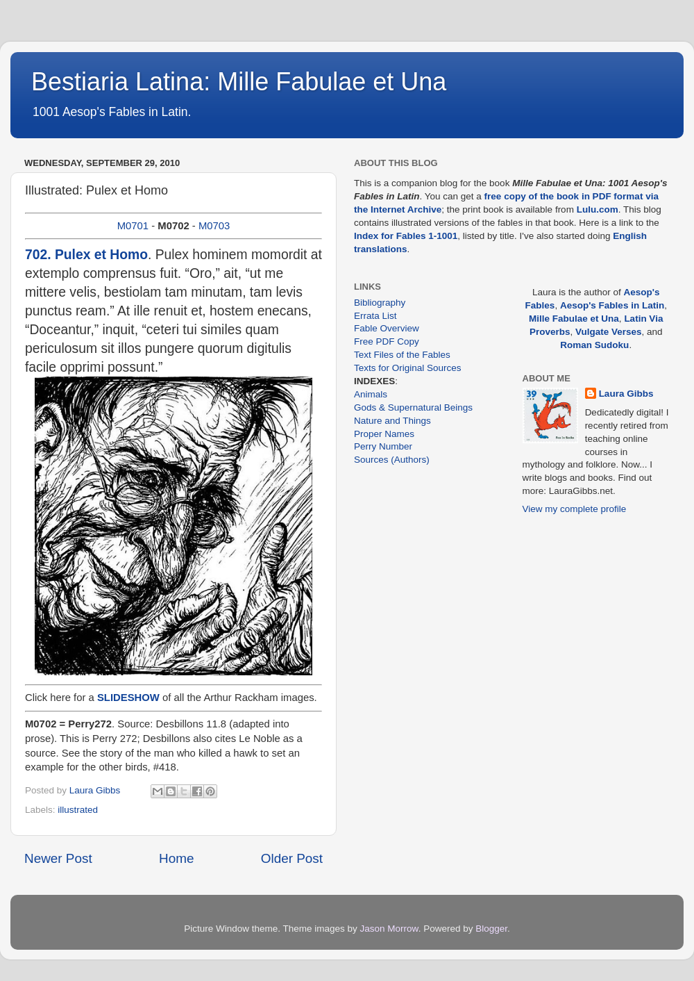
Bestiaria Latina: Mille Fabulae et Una (238, 81)
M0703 (214, 225)
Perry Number (383, 446)
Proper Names (384, 434)
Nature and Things (392, 420)
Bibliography (379, 302)
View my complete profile (575, 509)
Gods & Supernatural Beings (413, 407)
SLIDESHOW (128, 697)
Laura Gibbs (626, 393)
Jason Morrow (389, 928)
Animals (370, 394)
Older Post (292, 858)
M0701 (133, 225)
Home (176, 858)
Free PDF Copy (386, 341)
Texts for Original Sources (408, 368)
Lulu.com (597, 209)
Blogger (491, 928)
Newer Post (58, 858)
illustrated (78, 810)
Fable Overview (386, 328)
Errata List (375, 316)
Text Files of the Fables (402, 354)
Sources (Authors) (392, 459)
